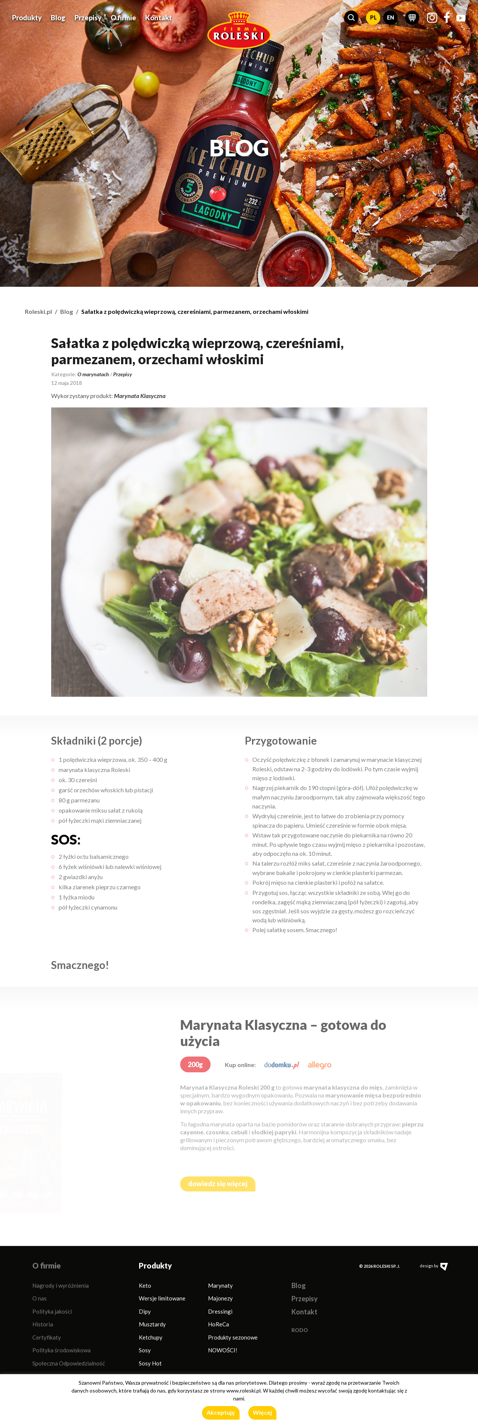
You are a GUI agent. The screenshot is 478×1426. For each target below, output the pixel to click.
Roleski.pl (38, 311)
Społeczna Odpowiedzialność (68, 1363)
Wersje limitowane (162, 1298)
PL (373, 17)
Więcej (262, 1412)
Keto (145, 1285)
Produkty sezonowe (233, 1337)
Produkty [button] (27, 17)
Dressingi (220, 1311)
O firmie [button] (123, 17)
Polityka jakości (52, 1311)
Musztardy (152, 1324)
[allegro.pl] (319, 1064)
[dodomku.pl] (281, 1064)
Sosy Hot (150, 1363)
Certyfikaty (46, 1337)
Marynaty (220, 1285)
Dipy (145, 1311)
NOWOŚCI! (222, 1350)
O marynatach (93, 374)
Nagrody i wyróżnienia (60, 1285)
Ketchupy (150, 1337)
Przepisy (88, 17)
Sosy (145, 1350)
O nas (39, 1298)
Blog (58, 17)
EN (390, 17)
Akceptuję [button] (220, 1412)
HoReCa (218, 1324)
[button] (351, 17)
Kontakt (158, 17)
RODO (299, 1330)
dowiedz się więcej (217, 1183)
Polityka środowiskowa (61, 1350)
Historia (42, 1324)
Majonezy (220, 1298)
